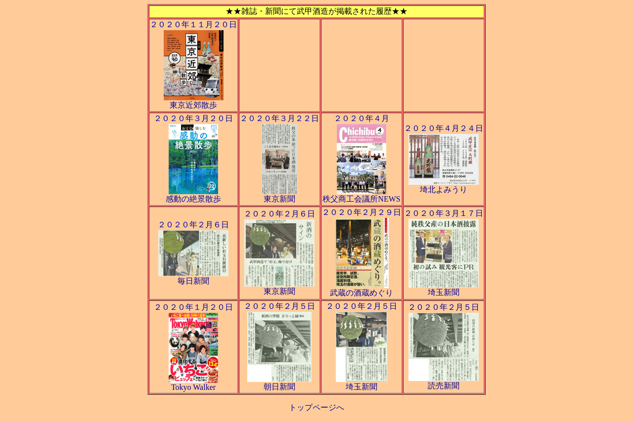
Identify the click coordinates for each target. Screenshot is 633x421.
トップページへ (316, 407)
